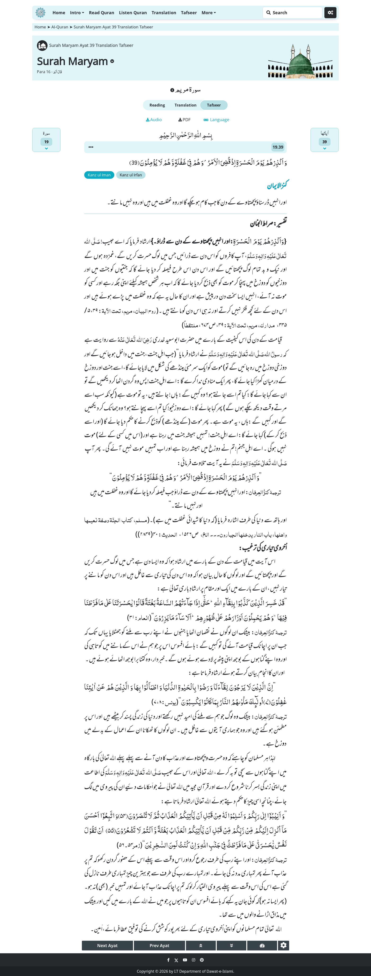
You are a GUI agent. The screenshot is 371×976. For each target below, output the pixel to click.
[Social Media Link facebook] (169, 960)
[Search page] (291, 12)
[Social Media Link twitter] (176, 960)
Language (216, 119)
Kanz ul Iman (99, 175)
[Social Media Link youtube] (185, 960)
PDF (184, 119)
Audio (154, 119)
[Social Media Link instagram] (194, 960)
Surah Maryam (75, 61)
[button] (91, 147)
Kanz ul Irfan (131, 175)
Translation (164, 12)
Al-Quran (59, 27)
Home (59, 12)
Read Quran (101, 12)
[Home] (40, 12)
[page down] (231, 945)
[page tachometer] (262, 945)
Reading (157, 105)
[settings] (284, 945)
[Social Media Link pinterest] (202, 960)
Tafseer (189, 12)
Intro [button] (75, 12)
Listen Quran (133, 12)
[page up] (201, 945)
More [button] (207, 12)
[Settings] (330, 12)
